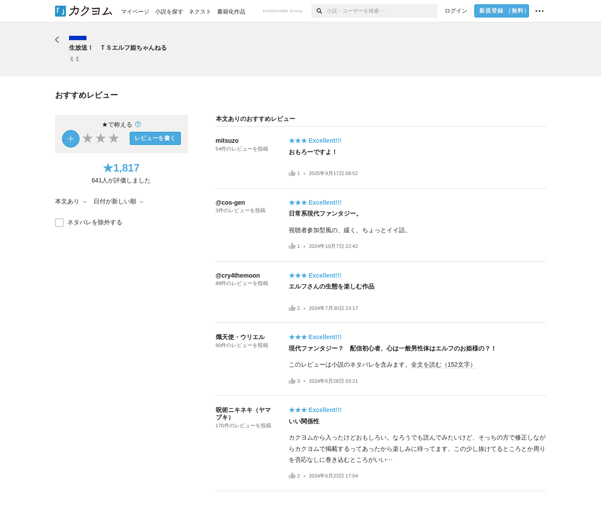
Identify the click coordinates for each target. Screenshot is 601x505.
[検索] (319, 11)
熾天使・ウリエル (240, 336)
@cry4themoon (238, 275)
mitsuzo (227, 140)
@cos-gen (230, 202)
